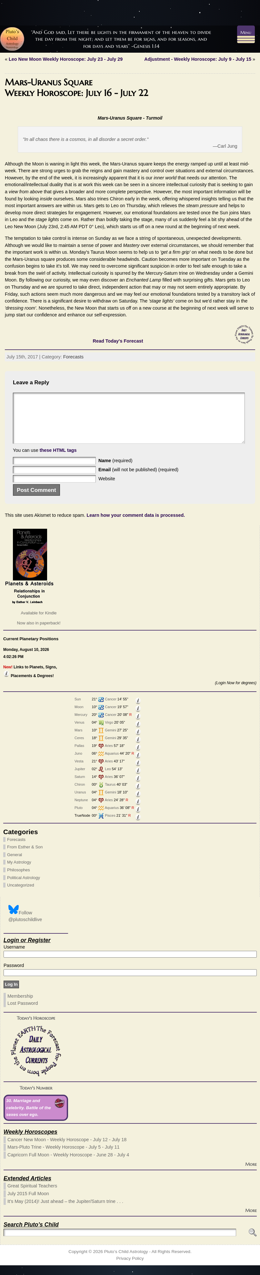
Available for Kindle (38, 622)
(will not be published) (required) (138, 479)
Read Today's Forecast (118, 341)
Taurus (110, 794)
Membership (20, 1005)
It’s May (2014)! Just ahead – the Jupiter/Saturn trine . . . (65, 1211)
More (251, 1174)
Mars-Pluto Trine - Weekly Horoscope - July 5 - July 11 (63, 1156)
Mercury (81, 724)
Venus (80, 732)
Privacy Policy (130, 1268)
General (14, 864)
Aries (109, 755)
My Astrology (19, 871)
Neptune (81, 810)
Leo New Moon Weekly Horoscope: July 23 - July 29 (66, 59)
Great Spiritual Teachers (32, 1195)
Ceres (79, 747)
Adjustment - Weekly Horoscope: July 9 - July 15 (197, 59)
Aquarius (112, 763)
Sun (78, 709)
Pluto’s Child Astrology (126, 1261)
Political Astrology (23, 887)
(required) (115, 470)
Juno (78, 763)
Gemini (110, 740)
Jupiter (80, 779)
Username (14, 956)
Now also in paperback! (38, 632)
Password (14, 975)
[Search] (120, 1242)
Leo (108, 779)
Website (106, 488)
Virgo (109, 732)
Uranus (80, 802)
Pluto (79, 817)
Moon (79, 716)
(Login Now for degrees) (235, 692)
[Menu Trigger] (246, 34)
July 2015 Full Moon (28, 1203)
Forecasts (73, 356)
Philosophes (18, 879)
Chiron (80, 794)
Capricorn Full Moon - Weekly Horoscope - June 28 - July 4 (68, 1164)
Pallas (79, 755)
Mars (78, 740)
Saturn (80, 786)
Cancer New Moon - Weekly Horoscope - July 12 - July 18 (66, 1149)
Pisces (110, 825)
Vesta (79, 771)
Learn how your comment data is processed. (136, 524)
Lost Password (22, 1012)
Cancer (110, 709)
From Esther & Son (25, 856)
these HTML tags (58, 459)
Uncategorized (20, 894)
